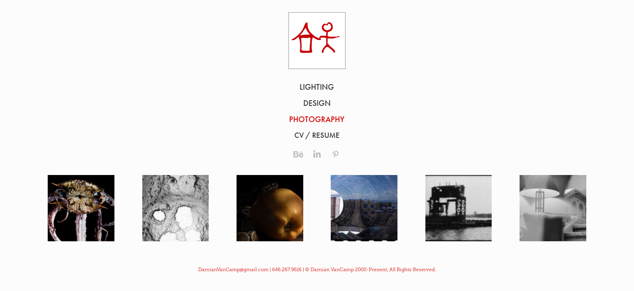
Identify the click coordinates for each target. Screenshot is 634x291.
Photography (316, 119)
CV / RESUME (317, 135)
